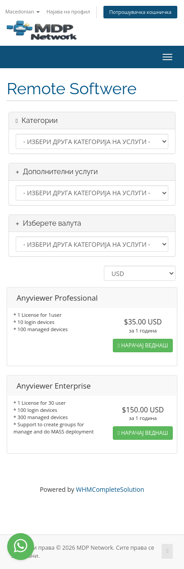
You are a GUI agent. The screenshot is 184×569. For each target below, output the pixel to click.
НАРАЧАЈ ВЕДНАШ (143, 345)
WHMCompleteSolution (110, 489)
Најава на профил (68, 11)
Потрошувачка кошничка (140, 12)
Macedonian (22, 11)
